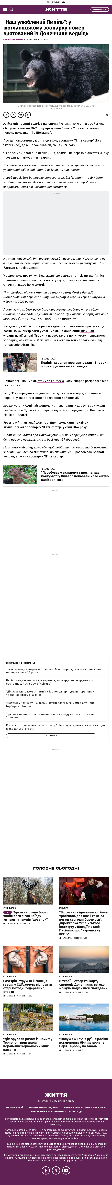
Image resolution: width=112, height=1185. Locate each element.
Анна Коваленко (13, 39)
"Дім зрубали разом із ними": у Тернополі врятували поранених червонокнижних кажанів (50, 693)
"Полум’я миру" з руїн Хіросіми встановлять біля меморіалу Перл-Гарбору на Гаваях (51, 704)
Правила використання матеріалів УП (84, 1107)
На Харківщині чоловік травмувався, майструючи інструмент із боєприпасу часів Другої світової (49, 682)
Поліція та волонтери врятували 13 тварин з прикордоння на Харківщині (74, 364)
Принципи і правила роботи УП (48, 1111)
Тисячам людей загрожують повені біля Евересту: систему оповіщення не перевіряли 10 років (54, 670)
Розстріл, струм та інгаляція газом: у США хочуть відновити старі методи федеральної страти (55, 727)
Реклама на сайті (15, 1107)
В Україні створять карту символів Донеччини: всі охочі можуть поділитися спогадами (83, 984)
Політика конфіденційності (44, 1107)
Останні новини (20, 663)
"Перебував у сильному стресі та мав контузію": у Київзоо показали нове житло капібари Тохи (75, 476)
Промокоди (75, 1111)
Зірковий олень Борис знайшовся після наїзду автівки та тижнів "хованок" (50, 715)
